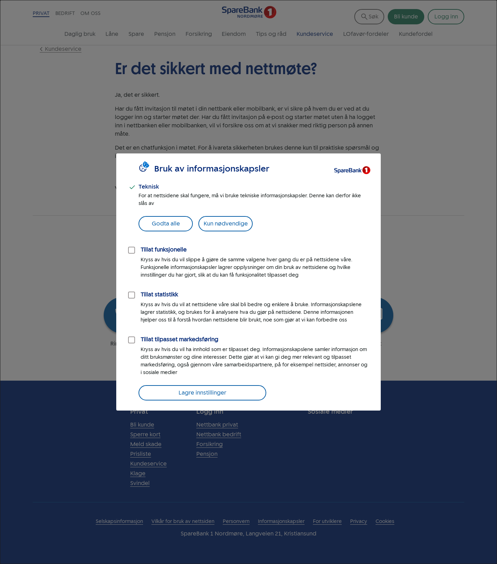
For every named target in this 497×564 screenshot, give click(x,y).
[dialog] (248, 282)
